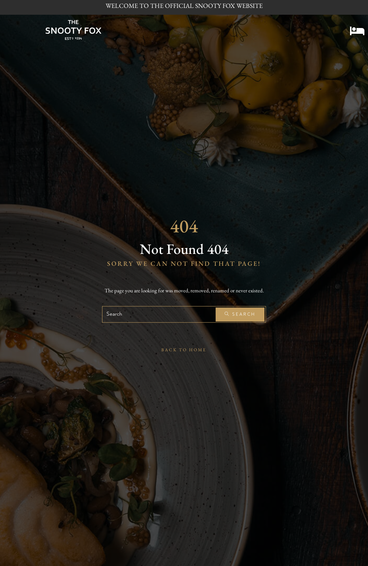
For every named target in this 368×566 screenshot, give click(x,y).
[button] (357, 29)
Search (240, 314)
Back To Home (184, 350)
